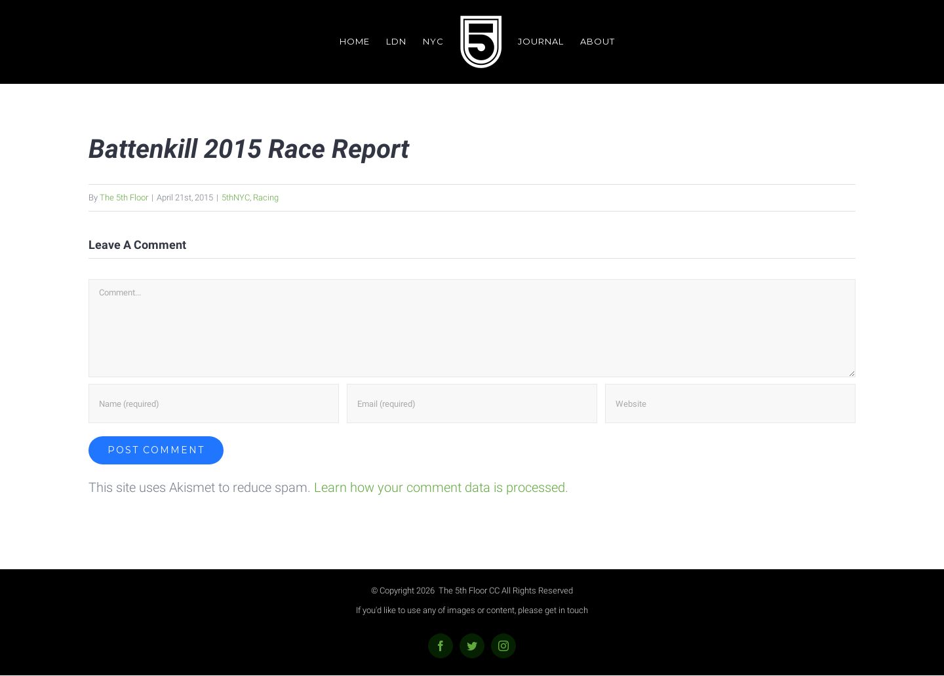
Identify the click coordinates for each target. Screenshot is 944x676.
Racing (266, 197)
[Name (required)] (213, 403)
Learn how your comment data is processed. (441, 487)
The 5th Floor (124, 197)
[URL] (730, 403)
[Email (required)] (472, 403)
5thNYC (236, 197)
